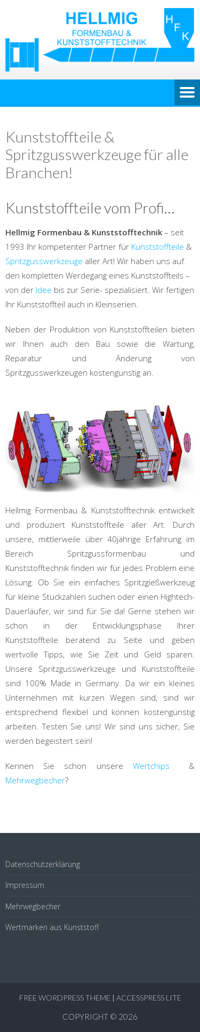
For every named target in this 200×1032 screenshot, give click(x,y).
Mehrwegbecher (35, 780)
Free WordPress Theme (64, 997)
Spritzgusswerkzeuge (45, 261)
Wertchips (161, 765)
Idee (45, 289)
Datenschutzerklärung (42, 864)
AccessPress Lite (148, 997)
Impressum (24, 885)
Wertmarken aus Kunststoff (52, 927)
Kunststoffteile (158, 246)
